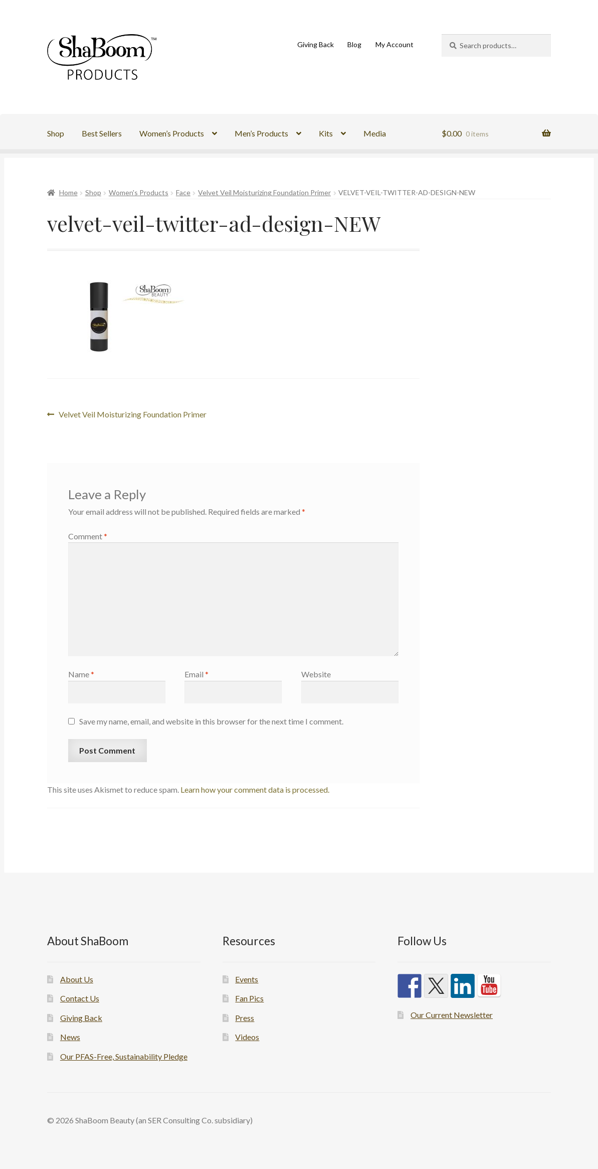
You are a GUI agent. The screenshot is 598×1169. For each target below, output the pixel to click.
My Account (394, 44)
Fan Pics (249, 998)
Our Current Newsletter (452, 1014)
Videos (247, 1037)
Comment (87, 536)
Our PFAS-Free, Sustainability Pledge (123, 1056)
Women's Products (138, 192)
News (70, 1037)
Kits (326, 133)
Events (246, 979)
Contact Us (79, 998)
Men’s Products (261, 133)
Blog (354, 44)
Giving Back (315, 44)
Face (183, 192)
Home (68, 192)
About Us (76, 979)
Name (81, 674)
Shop (55, 133)
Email (196, 674)
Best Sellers (102, 133)
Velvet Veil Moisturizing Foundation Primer (264, 192)
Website (316, 674)
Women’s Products (171, 133)
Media (374, 133)
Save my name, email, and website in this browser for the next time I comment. (211, 721)
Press (244, 1017)
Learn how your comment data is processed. (254, 789)
